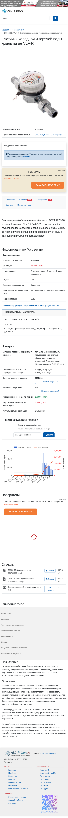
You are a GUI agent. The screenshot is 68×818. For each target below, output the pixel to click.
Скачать (9, 205)
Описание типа (24, 205)
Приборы (12, 773)
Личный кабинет (15, 800)
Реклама (12, 803)
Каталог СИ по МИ (48, 773)
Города (11, 779)
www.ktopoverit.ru (11, 178)
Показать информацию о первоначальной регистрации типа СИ (30, 305)
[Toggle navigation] (63, 11)
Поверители (44, 200)
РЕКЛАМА (61, 170)
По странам (45, 776)
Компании (12, 776)
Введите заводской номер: (29, 425)
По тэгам (44, 785)
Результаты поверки (17, 797)
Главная (12, 770)
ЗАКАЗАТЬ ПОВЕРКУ (48, 185)
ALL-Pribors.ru (12, 11)
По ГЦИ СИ (45, 779)
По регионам (45, 782)
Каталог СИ (45, 770)
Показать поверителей (50, 391)
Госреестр (10, 200)
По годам (44, 788)
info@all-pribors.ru (48, 753)
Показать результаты (50, 382)
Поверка (25, 200)
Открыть (50, 589)
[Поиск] (25, 18)
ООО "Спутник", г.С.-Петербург (48, 135)
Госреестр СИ (14, 782)
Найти (49, 435)
